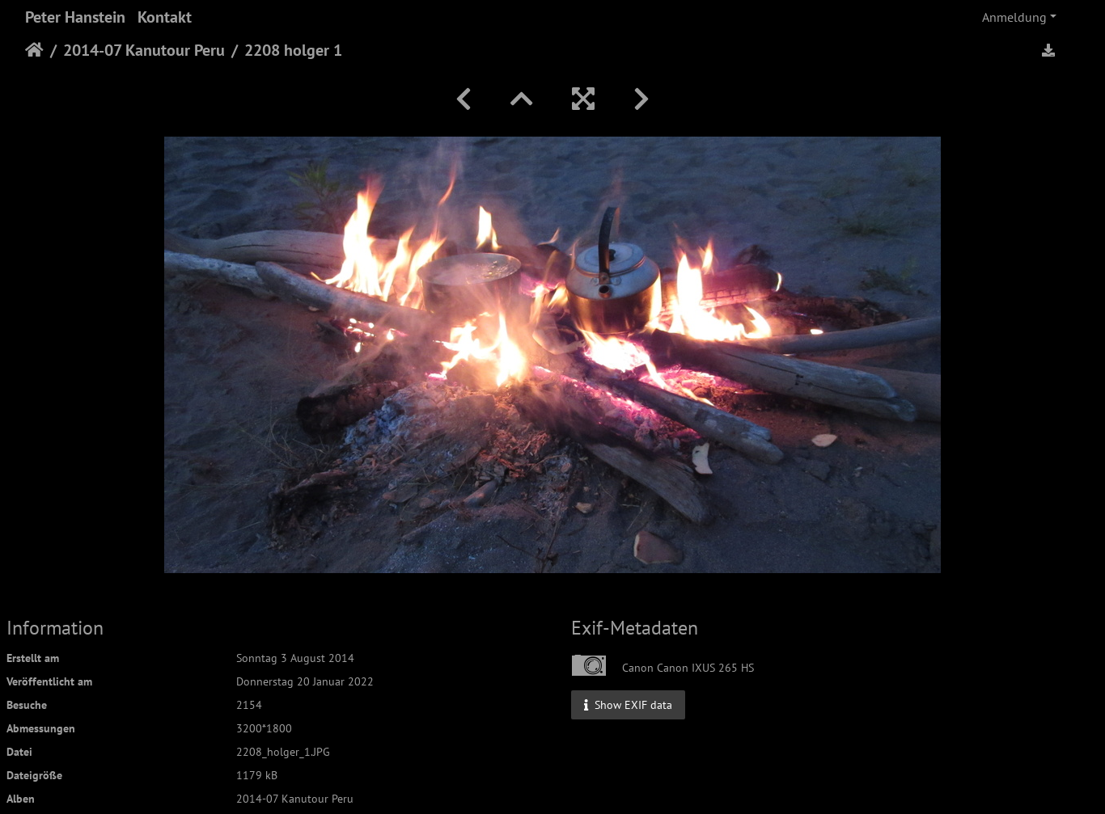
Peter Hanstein (75, 16)
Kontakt (165, 16)
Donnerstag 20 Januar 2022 (305, 681)
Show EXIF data (628, 704)
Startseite (34, 50)
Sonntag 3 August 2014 (295, 658)
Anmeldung (1014, 17)
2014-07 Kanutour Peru (144, 50)
